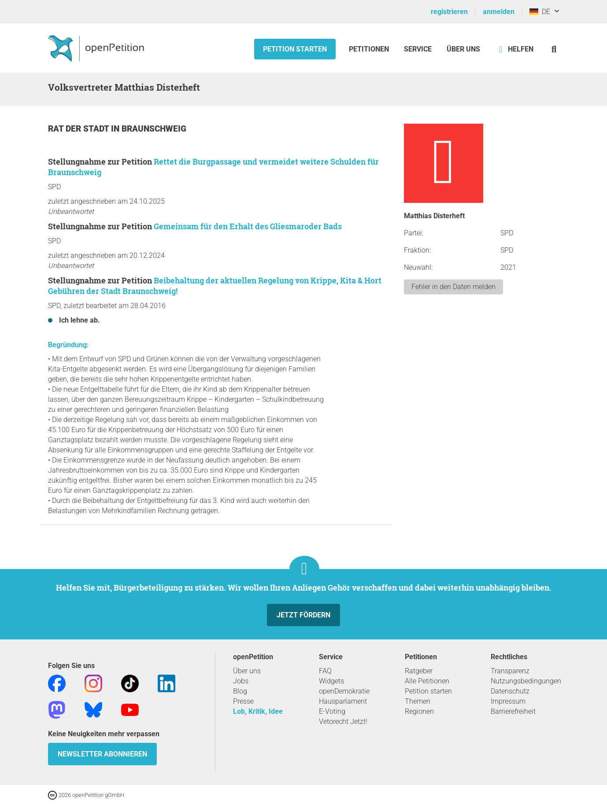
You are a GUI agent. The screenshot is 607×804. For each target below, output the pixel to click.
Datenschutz (510, 691)
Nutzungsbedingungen (526, 681)
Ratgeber (419, 671)
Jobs (240, 681)
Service (418, 49)
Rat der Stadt (79, 129)
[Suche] (553, 49)
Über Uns (463, 49)
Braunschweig (154, 129)
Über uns (247, 671)
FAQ (325, 671)
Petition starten (295, 49)
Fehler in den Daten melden (453, 287)
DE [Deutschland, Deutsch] (539, 11)
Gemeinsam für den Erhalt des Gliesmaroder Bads (248, 226)
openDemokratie (344, 691)
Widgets (331, 681)
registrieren (449, 11)
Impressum (508, 701)
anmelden (498, 11)
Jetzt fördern (303, 615)
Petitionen (370, 49)
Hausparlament (343, 701)
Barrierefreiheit (513, 711)
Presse (243, 701)
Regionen (419, 711)
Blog (240, 691)
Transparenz (510, 671)
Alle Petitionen (427, 681)
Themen (417, 701)
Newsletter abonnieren (102, 754)
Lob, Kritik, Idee (258, 711)
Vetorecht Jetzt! (343, 721)
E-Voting (332, 711)
